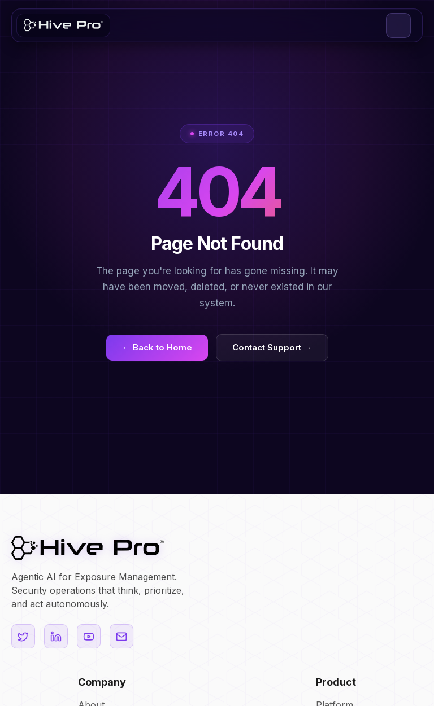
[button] (398, 25)
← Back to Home (157, 347)
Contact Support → (272, 347)
